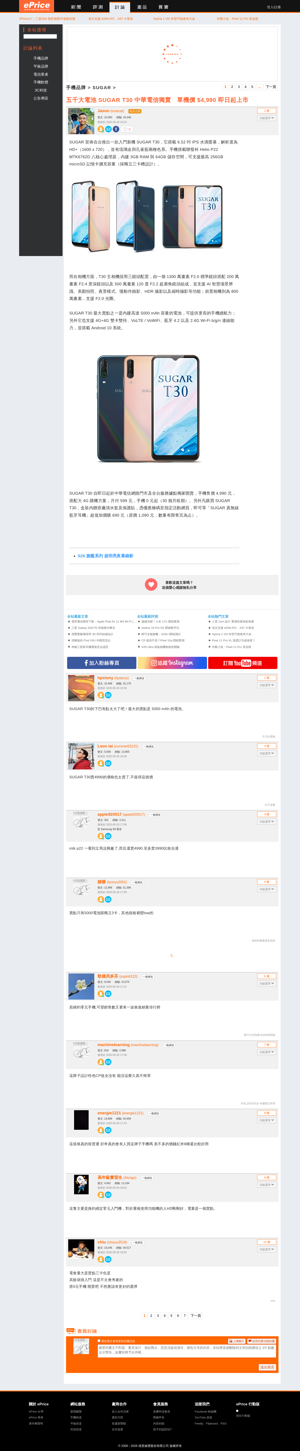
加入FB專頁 (101, 663)
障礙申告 (158, 1417)
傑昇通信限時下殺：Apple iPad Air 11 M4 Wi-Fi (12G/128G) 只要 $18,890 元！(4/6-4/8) (103, 621)
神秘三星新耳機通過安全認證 (89, 647)
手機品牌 (40, 58)
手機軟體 (40, 82)
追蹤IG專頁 (172, 663)
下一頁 (271, 87)
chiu (112, 1242)
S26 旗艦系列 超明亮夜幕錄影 (106, 556)
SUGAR (102, 87)
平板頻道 (76, 1423)
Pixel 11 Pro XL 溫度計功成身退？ (233, 640)
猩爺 (112, 882)
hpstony (113, 678)
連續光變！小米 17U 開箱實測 (160, 621)
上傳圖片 (236, 1341)
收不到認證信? (162, 1429)
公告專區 (40, 98)
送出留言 (267, 1367)
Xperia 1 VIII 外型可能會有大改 (174, 18)
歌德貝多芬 (118, 976)
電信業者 (40, 74)
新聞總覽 (76, 1411)
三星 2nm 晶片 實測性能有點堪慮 (233, 621)
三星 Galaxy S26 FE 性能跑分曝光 (93, 627)
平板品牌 (40, 66)
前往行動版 (243, 1415)
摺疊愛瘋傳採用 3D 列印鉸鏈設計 (92, 634)
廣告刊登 (117, 1417)
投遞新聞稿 (119, 1423)
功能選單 (266, 118)
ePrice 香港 (36, 1417)
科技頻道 (76, 1429)
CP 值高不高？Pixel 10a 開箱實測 (162, 640)
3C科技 (41, 90)
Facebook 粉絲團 (205, 1411)
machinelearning (128, 1044)
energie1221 (121, 1113)
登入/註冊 (274, 7)
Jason (111, 110)
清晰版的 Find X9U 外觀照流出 (91, 640)
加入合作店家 (120, 1411)
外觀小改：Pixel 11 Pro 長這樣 (237, 18)
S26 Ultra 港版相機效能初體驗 (160, 647)
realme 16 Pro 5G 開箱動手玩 (160, 627)
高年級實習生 (117, 1177)
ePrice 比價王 (36, 6)
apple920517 (121, 814)
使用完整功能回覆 (262, 1341)
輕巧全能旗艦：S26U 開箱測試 (161, 634)
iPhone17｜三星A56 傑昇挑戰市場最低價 (47, 18)
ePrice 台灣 (36, 1411)
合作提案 (117, 1429)
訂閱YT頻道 (242, 663)
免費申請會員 (161, 1411)
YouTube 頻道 (203, 1417)
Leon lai (118, 746)
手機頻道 (76, 1417)
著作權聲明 (36, 1423)
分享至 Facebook (116, 129)
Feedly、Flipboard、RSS (210, 1423)
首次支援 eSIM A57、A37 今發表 (110, 18)
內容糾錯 (158, 1423)
